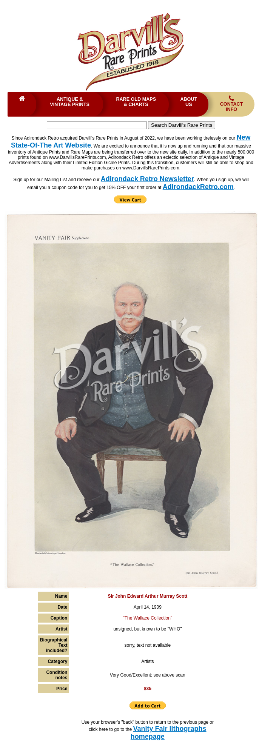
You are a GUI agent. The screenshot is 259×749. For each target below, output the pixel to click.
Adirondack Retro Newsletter (147, 179)
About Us (188, 102)
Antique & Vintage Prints (69, 102)
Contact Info (231, 103)
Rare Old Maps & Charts (136, 102)
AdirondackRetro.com (198, 187)
